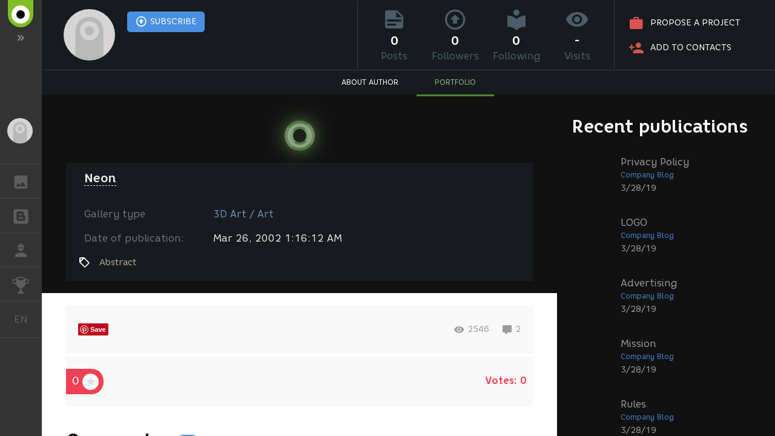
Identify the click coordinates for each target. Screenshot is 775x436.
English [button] (25, 319)
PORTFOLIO (455, 82)
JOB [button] (27, 250)
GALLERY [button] (27, 181)
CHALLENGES (27, 283)
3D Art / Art (243, 214)
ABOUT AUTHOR (369, 82)
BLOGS (27, 214)
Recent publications (660, 126)
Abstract (117, 262)
